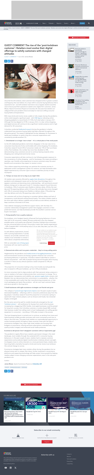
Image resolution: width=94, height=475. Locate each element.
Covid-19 (7, 367)
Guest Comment (16, 28)
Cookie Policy (70, 463)
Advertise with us (47, 455)
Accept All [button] (51, 243)
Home (10, 28)
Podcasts (51, 23)
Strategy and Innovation (15, 367)
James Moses (29, 57)
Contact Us (69, 454)
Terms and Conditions (71, 458)
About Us (69, 456)
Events (66, 23)
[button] (89, 23)
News (44, 23)
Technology (24, 367)
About (73, 23)
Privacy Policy (70, 461)
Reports (59, 23)
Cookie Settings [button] (43, 243)
